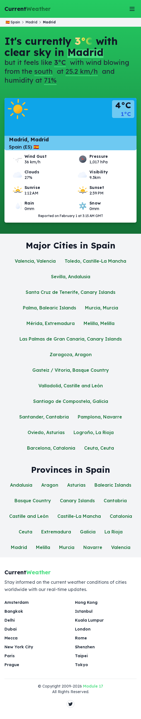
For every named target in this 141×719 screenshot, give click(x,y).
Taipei (81, 655)
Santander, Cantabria (44, 417)
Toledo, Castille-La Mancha (95, 261)
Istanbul (84, 611)
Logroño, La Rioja (94, 432)
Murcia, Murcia (101, 308)
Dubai (10, 629)
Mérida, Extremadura (50, 323)
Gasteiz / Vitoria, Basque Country (70, 370)
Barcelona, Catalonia (51, 448)
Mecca (11, 638)
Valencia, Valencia (35, 261)
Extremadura (56, 532)
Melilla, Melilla (99, 323)
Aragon (49, 485)
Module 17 (93, 686)
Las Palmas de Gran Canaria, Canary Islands (71, 339)
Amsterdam (16, 602)
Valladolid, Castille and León (70, 385)
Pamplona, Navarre (100, 417)
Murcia (66, 547)
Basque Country (32, 500)
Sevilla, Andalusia (70, 276)
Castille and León (28, 516)
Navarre (92, 547)
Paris (9, 655)
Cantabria (115, 500)
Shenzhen (85, 646)
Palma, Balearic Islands (49, 308)
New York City (18, 646)
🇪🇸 (13, 22)
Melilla (43, 547)
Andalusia (21, 485)
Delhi (9, 620)
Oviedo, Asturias (46, 432)
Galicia (88, 532)
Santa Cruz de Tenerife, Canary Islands (70, 292)
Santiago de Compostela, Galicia (70, 401)
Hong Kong (86, 602)
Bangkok (13, 611)
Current (27, 9)
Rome (81, 638)
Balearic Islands (112, 485)
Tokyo (81, 664)
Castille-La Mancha (79, 516)
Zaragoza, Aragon (71, 354)
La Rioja (113, 532)
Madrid (19, 547)
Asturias (76, 485)
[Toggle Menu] (132, 8)
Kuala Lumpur (89, 620)
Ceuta (25, 532)
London (83, 629)
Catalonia (121, 516)
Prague (11, 664)
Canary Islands (77, 500)
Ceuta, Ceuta (99, 448)
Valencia (120, 547)
